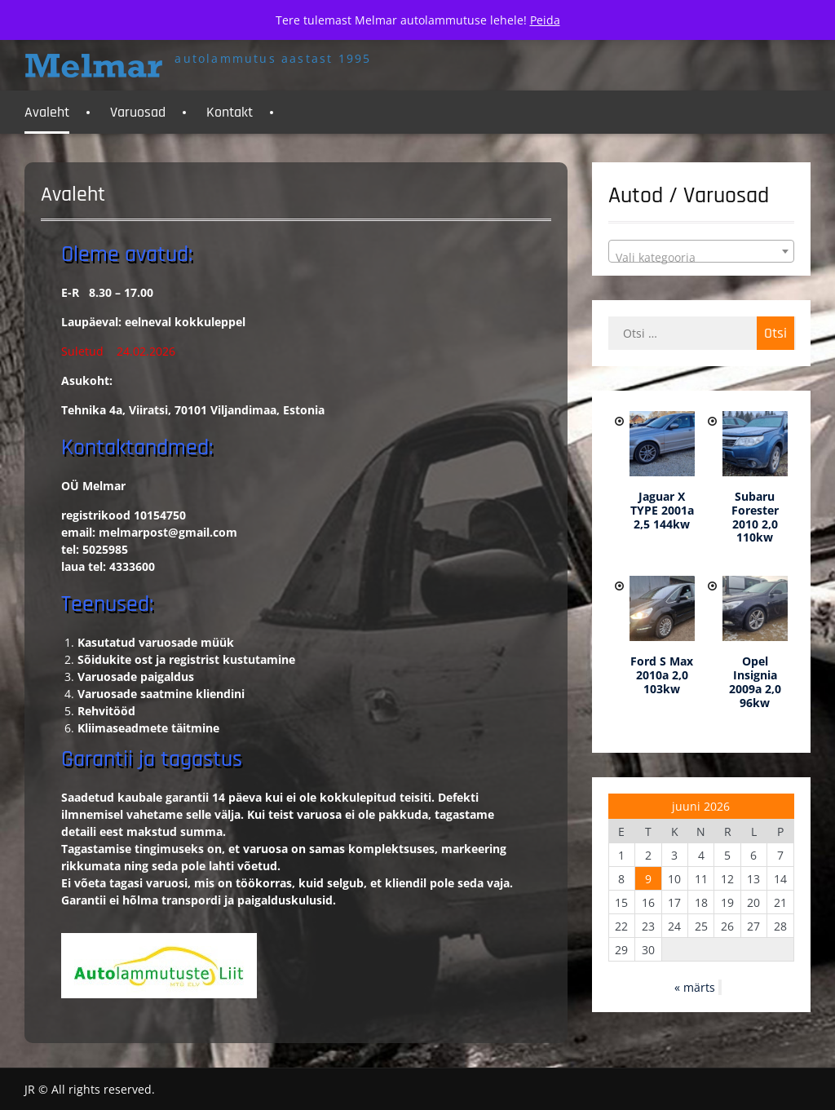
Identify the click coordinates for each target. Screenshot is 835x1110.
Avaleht (46, 112)
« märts (694, 987)
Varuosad (138, 112)
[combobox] (701, 251)
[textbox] (701, 258)
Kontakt (229, 112)
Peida (545, 20)
